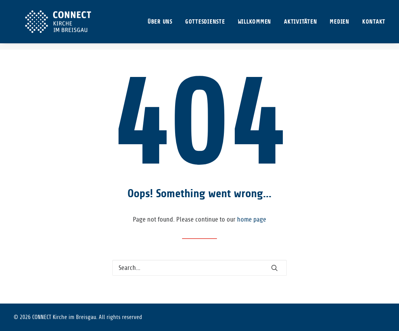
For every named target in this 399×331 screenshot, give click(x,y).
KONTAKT (373, 25)
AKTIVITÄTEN (300, 25)
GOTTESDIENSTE (205, 25)
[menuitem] (163, 25)
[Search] (199, 268)
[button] (274, 268)
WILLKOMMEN (255, 25)
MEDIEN (339, 25)
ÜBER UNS (160, 25)
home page (251, 219)
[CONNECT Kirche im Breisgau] (56, 24)
